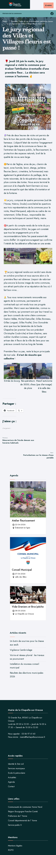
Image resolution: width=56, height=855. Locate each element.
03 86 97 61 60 (28, 733)
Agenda (11, 782)
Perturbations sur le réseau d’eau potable (38, 455)
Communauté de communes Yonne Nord (25, 807)
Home (4, 21)
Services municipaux (16, 768)
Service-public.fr (15, 825)
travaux (50, 21)
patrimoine (43, 21)
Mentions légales (15, 845)
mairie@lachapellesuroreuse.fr (32, 737)
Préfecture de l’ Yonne (17, 816)
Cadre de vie (23, 21)
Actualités (14, 21)
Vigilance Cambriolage (21, 650)
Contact (11, 786)
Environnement (34, 21)
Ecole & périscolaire (16, 773)
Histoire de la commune (12, 13)
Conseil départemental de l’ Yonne (22, 820)
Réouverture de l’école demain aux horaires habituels (18, 440)
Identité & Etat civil (16, 764)
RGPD (11, 850)
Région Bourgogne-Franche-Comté (23, 811)
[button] (6, 256)
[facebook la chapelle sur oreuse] (52, 14)
